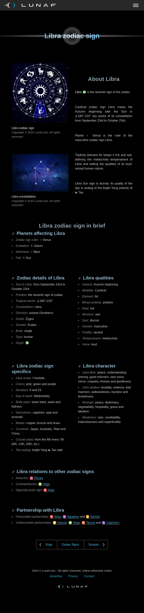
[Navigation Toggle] (72, 5)
